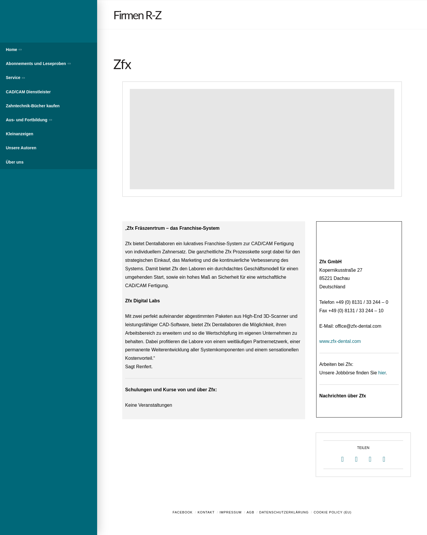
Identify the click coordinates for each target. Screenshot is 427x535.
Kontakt (206, 512)
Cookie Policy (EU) (332, 512)
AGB (250, 512)
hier (382, 372)
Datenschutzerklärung (284, 512)
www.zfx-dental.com (340, 341)
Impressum (231, 512)
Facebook (183, 512)
